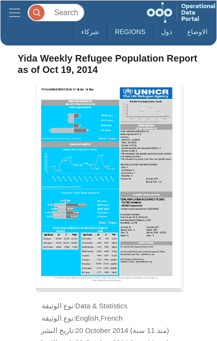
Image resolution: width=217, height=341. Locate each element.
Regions (130, 32)
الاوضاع (197, 32)
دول (166, 32)
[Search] (55, 12)
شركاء (90, 32)
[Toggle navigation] (14, 12)
